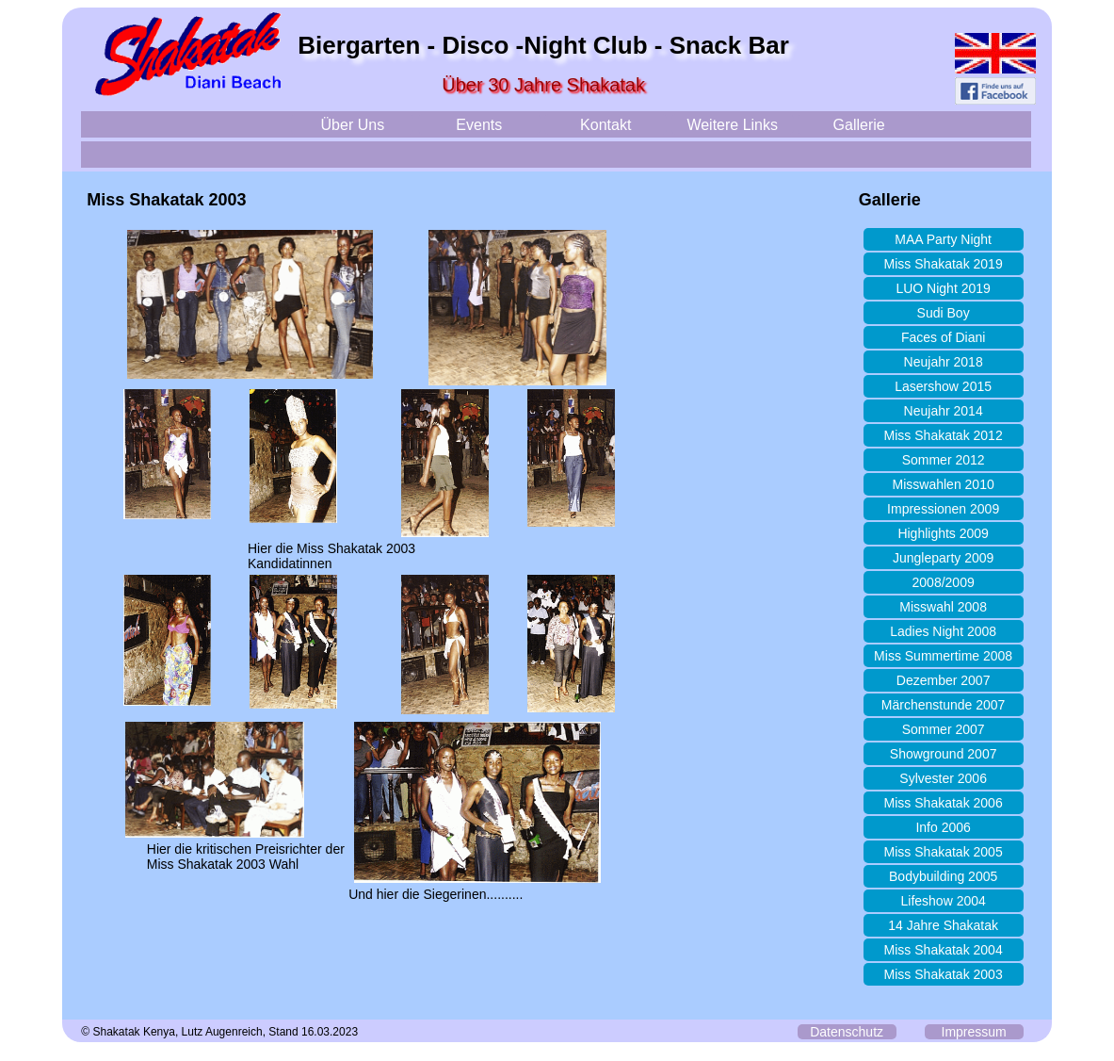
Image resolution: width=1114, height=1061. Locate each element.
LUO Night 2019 (943, 288)
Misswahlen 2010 (943, 484)
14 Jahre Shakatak (943, 925)
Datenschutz (846, 1031)
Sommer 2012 (943, 459)
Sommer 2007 (943, 729)
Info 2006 (942, 827)
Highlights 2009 (943, 533)
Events (479, 125)
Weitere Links (732, 125)
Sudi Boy (943, 312)
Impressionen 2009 (943, 508)
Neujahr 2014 (943, 410)
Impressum (974, 1031)
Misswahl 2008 (943, 606)
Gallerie (859, 125)
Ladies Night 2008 (943, 631)
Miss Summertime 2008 (943, 655)
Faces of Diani (943, 337)
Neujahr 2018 (943, 361)
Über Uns (353, 125)
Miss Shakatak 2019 (943, 263)
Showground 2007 (943, 753)
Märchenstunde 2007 (943, 704)
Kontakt (605, 125)
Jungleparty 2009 (943, 557)
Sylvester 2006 (943, 778)
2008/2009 (943, 582)
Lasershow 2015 (943, 386)
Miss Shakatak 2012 (943, 435)
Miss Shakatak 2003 (943, 974)
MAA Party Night (943, 239)
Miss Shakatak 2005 (943, 851)
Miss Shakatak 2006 (943, 802)
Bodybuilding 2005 (943, 876)
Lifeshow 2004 (942, 900)
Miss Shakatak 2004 (943, 949)
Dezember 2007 (943, 680)
